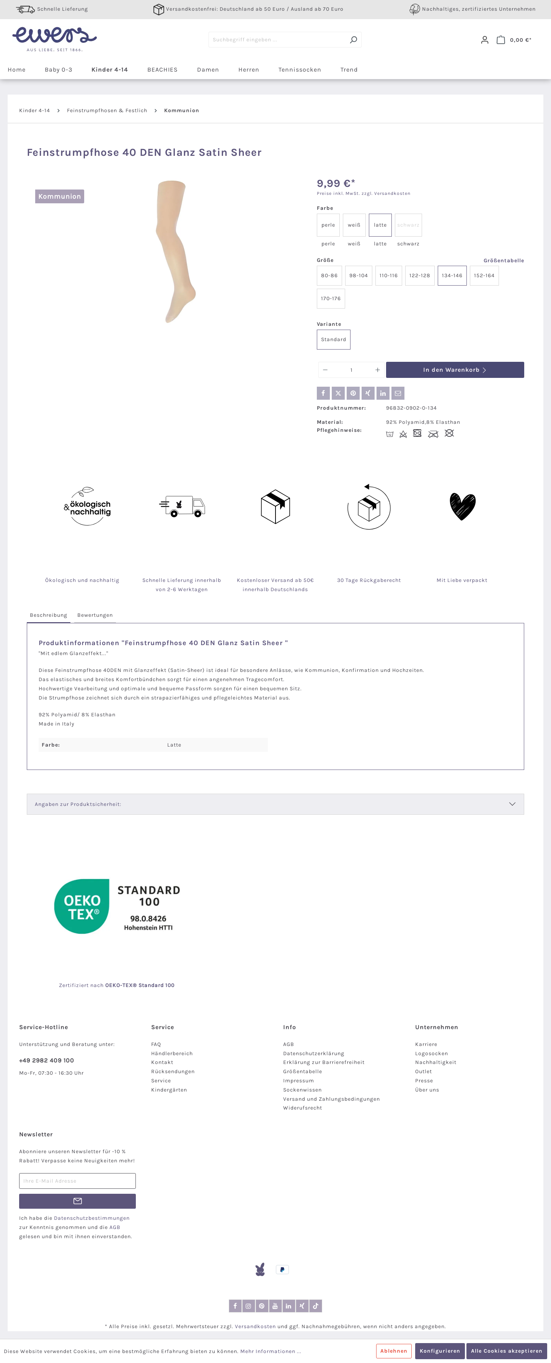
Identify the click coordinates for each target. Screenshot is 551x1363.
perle (328, 225)
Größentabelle (504, 260)
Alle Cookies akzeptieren (507, 1351)
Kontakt (162, 1062)
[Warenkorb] (514, 40)
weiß (354, 225)
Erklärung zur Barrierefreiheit (324, 1062)
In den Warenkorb (455, 369)
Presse (424, 1080)
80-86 (329, 275)
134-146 (452, 275)
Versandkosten (255, 1326)
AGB (288, 1044)
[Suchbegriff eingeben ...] (277, 39)
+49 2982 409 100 (46, 1060)
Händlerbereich (172, 1053)
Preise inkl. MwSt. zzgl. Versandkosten (364, 193)
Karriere (426, 1044)
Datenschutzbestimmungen (92, 1218)
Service (161, 1080)
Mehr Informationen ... (271, 1351)
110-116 (389, 275)
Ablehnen (394, 1351)
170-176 (331, 298)
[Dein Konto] (485, 40)
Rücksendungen (173, 1071)
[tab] (48, 615)
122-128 (419, 275)
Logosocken (431, 1053)
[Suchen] (353, 39)
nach (105, 985)
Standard (333, 339)
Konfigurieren (440, 1351)
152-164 (484, 275)
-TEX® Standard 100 (147, 985)
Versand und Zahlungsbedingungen (331, 1099)
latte (380, 225)
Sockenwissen (302, 1090)
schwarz (408, 225)
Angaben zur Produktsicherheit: (78, 804)
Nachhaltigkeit (435, 1062)
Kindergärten (169, 1090)
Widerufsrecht (302, 1108)
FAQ (156, 1044)
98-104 (358, 275)
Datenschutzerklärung (313, 1053)
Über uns (427, 1090)
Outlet (423, 1071)
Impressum (298, 1080)
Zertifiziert (74, 985)
